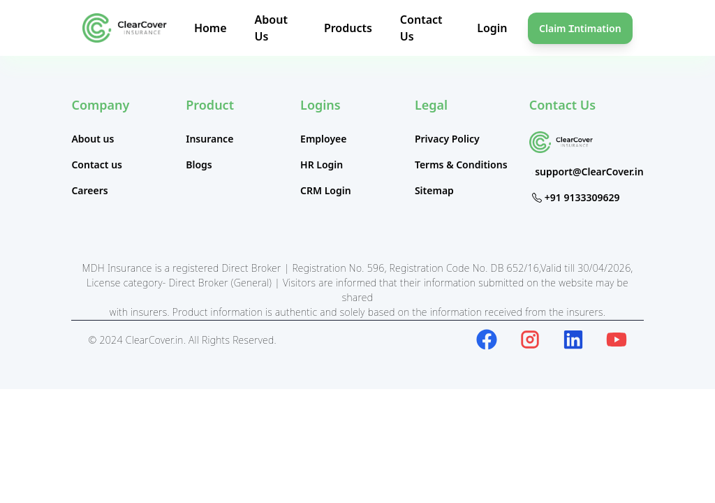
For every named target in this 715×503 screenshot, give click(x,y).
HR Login (321, 164)
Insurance (209, 138)
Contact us (96, 164)
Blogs (199, 164)
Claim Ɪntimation (580, 28)
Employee (323, 138)
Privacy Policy (447, 138)
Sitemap (434, 190)
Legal (431, 104)
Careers (89, 190)
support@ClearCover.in (589, 171)
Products (348, 28)
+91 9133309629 (582, 197)
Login (492, 28)
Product (210, 104)
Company (100, 104)
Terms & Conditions (461, 164)
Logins (320, 104)
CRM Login (325, 190)
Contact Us (562, 104)
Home (210, 28)
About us (92, 138)
